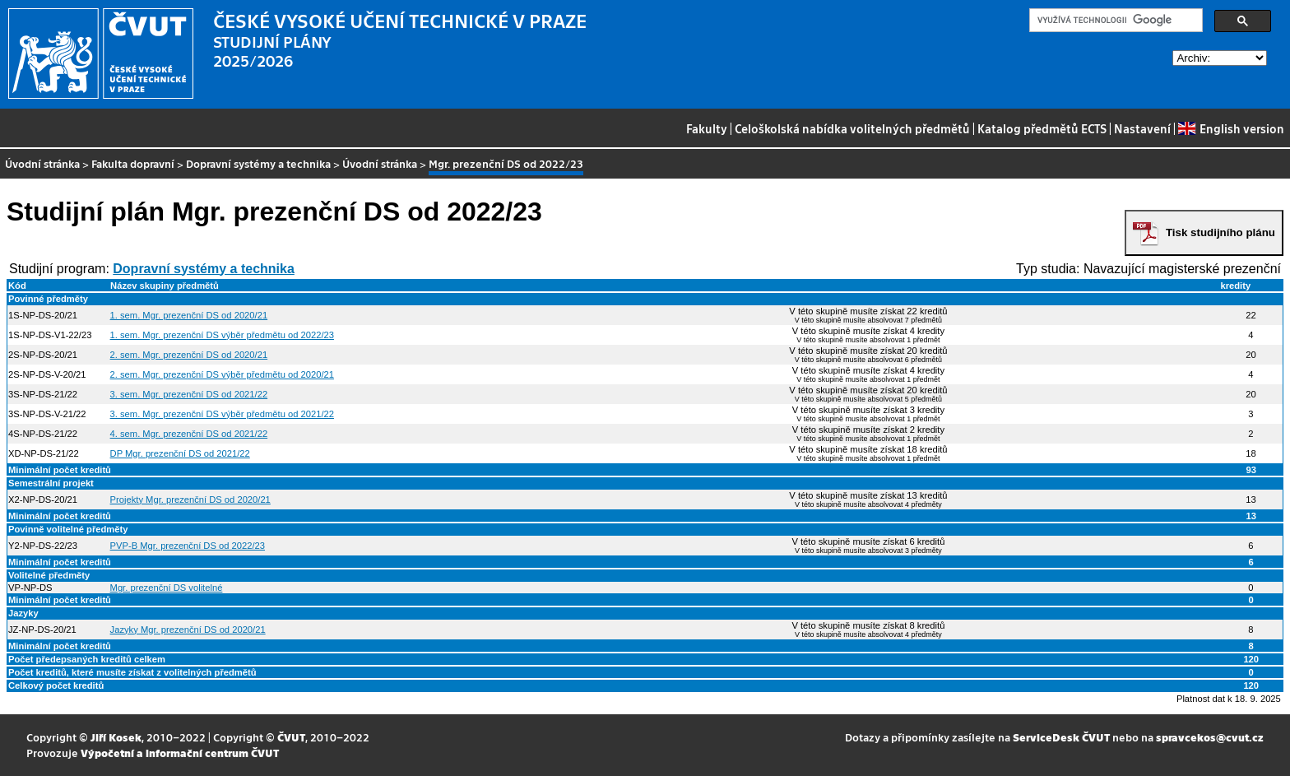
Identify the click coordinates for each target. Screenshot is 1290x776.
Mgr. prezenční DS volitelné (166, 587)
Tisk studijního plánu (1220, 232)
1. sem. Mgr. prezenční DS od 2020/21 (189, 315)
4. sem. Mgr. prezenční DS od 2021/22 (189, 434)
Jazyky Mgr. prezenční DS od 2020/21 (188, 629)
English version (1230, 128)
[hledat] (1114, 20)
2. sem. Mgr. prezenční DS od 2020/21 (189, 355)
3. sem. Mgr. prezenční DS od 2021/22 (189, 394)
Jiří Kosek (116, 737)
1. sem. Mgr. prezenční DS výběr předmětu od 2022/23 (222, 335)
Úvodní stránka (42, 163)
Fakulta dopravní (132, 163)
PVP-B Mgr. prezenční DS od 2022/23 (187, 546)
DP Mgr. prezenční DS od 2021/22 (180, 453)
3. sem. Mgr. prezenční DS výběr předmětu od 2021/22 (222, 414)
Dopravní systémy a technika (258, 163)
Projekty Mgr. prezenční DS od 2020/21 (190, 499)
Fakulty (706, 128)
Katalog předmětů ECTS (1042, 128)
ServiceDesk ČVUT (1061, 737)
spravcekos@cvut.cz (1210, 737)
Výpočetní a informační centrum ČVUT (180, 752)
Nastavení (1142, 128)
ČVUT (291, 737)
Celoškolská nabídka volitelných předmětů (852, 128)
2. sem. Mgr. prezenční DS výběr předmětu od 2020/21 (222, 374)
